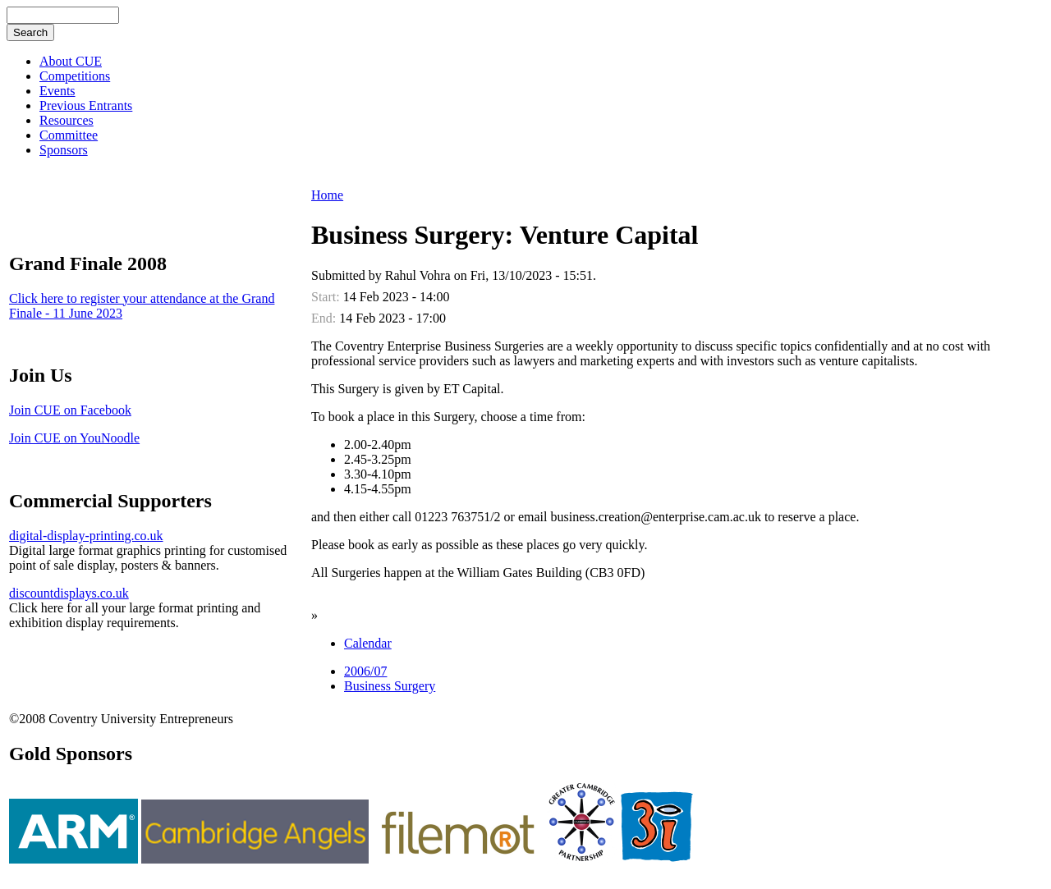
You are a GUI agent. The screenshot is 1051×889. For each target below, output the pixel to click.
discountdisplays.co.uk (69, 593)
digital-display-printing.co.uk (86, 536)
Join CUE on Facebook (70, 410)
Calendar (368, 643)
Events (57, 91)
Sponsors (63, 150)
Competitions (74, 76)
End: (325, 318)
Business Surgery (389, 686)
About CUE (70, 61)
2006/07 (365, 671)
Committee (68, 135)
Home (327, 195)
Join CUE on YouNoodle (74, 438)
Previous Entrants (85, 105)
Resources (66, 120)
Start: (327, 297)
